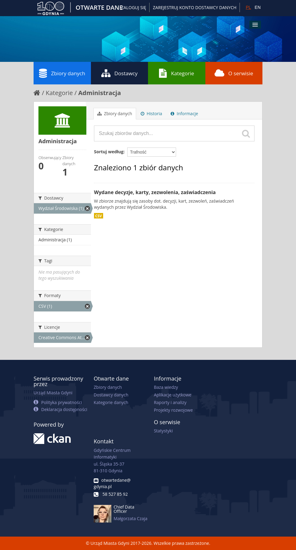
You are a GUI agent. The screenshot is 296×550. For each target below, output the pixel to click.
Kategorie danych (111, 402)
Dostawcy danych (111, 395)
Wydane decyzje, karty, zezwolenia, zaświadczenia (155, 192)
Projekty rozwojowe (173, 410)
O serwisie (234, 73)
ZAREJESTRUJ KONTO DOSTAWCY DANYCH (194, 7)
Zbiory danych (62, 73)
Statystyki (163, 431)
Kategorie (176, 73)
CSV (98, 215)
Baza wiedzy (166, 387)
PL (248, 7)
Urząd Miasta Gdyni (53, 393)
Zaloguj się (133, 7)
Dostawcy (119, 73)
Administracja (99, 93)
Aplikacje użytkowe (172, 395)
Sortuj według (108, 151)
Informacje (184, 113)
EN (258, 7)
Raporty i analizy (170, 402)
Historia (151, 113)
